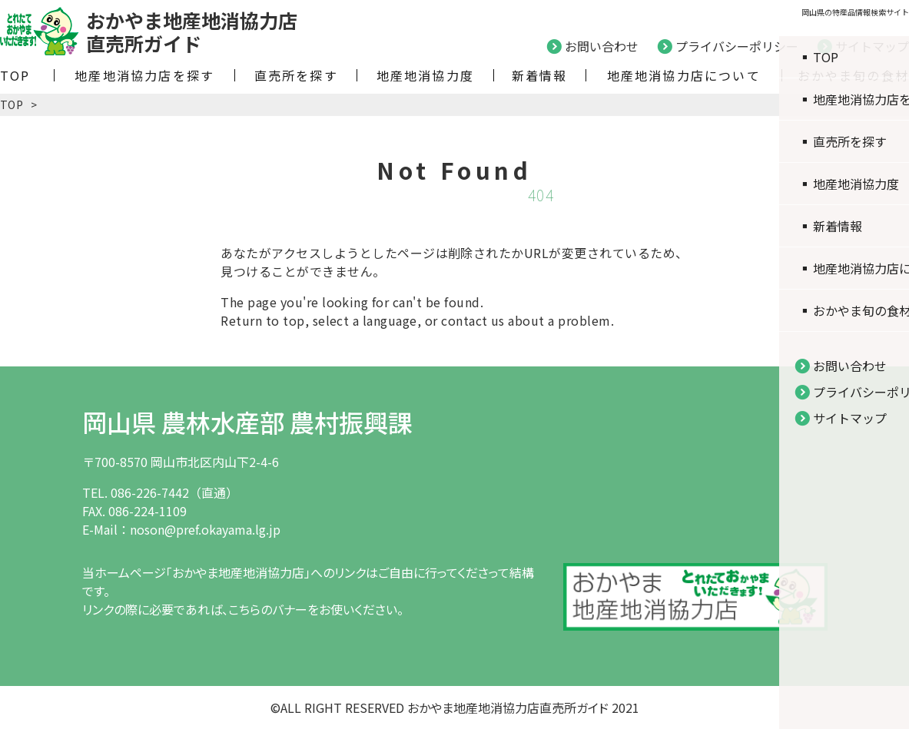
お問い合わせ (602, 46)
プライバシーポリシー (736, 46)
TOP (15, 75)
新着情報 (540, 75)
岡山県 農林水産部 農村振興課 (247, 421)
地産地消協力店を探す (144, 75)
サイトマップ (872, 46)
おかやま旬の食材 (853, 75)
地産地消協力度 (425, 75)
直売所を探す (296, 75)
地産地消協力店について (684, 75)
